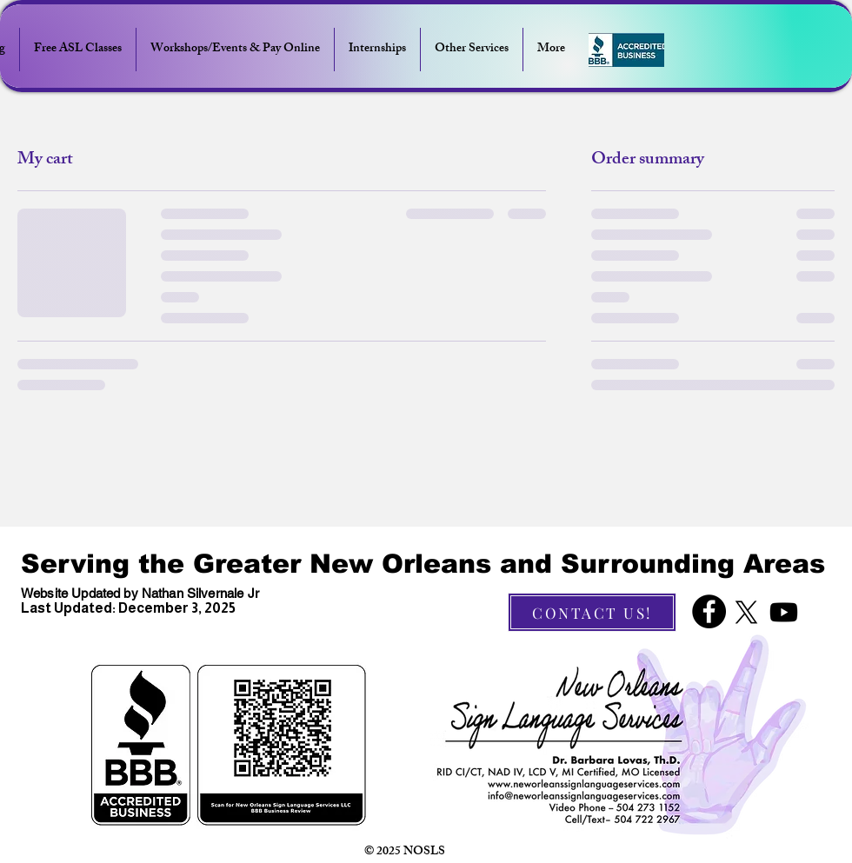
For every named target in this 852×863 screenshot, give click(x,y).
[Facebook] (709, 611)
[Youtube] (784, 612)
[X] (746, 612)
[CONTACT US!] (592, 612)
